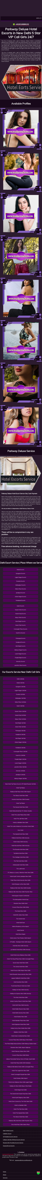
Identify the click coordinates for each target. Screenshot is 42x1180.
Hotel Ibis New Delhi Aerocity (20, 945)
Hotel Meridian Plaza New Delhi (20, 1020)
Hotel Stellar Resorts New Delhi (20, 1009)
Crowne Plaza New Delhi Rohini (20, 1055)
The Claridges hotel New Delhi (21, 857)
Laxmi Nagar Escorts (20, 653)
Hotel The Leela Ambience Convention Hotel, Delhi (20, 826)
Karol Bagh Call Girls (20, 723)
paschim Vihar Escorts (20, 665)
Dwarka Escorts (20, 581)
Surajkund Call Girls (20, 734)
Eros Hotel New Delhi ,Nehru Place (20, 1124)
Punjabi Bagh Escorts (20, 657)
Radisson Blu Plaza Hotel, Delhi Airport (20, 791)
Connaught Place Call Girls (20, 751)
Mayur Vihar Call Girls (20, 719)
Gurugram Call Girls (20, 686)
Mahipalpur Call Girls (20, 698)
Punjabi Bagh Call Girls (20, 759)
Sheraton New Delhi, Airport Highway (20, 1047)
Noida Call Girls (20, 683)
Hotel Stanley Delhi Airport (20, 1078)
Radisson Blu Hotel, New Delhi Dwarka (20, 888)
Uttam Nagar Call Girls (20, 742)
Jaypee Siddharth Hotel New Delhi (21, 978)
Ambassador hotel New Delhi (20, 865)
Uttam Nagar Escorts (20, 596)
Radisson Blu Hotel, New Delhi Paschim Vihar (20, 891)
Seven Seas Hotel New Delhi (20, 962)
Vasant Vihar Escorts (20, 609)
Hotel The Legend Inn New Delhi (20, 1070)
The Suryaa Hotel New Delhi (20, 807)
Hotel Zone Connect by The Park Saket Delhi (20, 1101)
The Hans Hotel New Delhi (20, 997)
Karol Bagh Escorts (20, 621)
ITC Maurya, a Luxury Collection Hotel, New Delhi (20, 872)
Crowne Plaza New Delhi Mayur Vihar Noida (20, 1039)
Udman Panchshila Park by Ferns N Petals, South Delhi (20, 1059)
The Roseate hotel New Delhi (20, 849)
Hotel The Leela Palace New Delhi (20, 814)
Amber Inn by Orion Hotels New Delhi (20, 1028)
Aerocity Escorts (20, 661)
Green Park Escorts (20, 625)
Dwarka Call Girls (20, 694)
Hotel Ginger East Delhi (20, 1090)
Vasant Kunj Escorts (20, 613)
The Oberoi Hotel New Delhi (20, 1116)
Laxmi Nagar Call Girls (20, 763)
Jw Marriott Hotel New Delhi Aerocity (20, 949)
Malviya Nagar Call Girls (20, 778)
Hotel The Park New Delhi (20, 1109)
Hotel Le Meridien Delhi (20, 1105)
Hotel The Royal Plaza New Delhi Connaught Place (20, 959)
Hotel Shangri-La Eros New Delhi (20, 884)
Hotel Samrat (20, 930)
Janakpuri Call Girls (20, 774)
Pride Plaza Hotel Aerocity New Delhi (20, 880)
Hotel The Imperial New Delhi (20, 1113)
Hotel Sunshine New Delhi (20, 982)
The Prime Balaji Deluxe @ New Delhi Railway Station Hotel (20, 1043)
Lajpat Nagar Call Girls (20, 690)
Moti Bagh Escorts (20, 646)
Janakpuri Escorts (20, 592)
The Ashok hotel (20, 918)
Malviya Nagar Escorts (20, 650)
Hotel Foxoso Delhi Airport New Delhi (20, 970)
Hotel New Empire (20, 934)
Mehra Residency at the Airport (20, 926)
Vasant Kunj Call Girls (20, 715)
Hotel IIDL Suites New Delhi (20, 915)
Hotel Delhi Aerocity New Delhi (20, 1013)
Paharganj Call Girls (20, 730)
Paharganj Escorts (20, 638)
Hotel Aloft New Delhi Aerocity (20, 1005)
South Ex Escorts (20, 633)
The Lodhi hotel (20, 868)
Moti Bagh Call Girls (20, 738)
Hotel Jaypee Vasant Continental (20, 895)
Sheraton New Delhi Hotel (20, 903)
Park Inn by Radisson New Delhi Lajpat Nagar (20, 1082)
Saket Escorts (20, 606)
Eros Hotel (20, 830)
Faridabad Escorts (20, 600)
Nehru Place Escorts (20, 589)
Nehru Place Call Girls (20, 702)
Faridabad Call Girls (20, 747)
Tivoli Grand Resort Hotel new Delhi (20, 986)
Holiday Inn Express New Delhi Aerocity (20, 993)
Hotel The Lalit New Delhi (20, 818)
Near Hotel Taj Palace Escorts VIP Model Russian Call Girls (20, 784)
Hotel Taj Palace (20, 788)
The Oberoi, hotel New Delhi (20, 795)
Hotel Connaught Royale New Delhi (20, 1074)
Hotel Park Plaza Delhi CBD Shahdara (20, 1063)
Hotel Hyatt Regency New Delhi (20, 1097)
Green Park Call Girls (20, 726)
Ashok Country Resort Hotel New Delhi (20, 1001)
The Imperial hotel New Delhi (20, 834)
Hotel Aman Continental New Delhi (20, 1036)
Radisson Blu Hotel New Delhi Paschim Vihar (20, 1120)
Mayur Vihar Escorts (20, 617)
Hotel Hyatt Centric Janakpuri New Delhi (20, 876)
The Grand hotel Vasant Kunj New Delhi (20, 1093)
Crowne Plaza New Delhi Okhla (20, 907)
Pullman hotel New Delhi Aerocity (20, 838)
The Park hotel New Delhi (20, 861)
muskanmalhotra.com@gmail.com (23, 1160)
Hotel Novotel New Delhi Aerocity (20, 845)
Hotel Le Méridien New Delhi (20, 822)
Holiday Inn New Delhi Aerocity (20, 989)
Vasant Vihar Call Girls (20, 711)
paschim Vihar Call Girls (21, 767)
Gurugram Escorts (20, 573)
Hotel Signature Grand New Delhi (20, 1024)
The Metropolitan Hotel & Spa (20, 899)
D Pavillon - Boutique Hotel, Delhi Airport (20, 942)
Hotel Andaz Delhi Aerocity (20, 841)
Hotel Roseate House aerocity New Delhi (20, 974)
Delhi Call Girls (20, 679)
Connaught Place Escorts (20, 629)
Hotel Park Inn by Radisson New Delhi (20, 955)
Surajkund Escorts (20, 642)
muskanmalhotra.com (7, 1154)
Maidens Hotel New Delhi (20, 1032)
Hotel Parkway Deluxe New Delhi (20, 1051)
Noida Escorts (20, 569)
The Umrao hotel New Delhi (20, 966)
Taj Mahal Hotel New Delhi (20, 853)
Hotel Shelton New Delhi (20, 1016)
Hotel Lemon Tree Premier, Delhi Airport (20, 938)
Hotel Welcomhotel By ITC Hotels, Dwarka (20, 811)
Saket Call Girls (20, 706)
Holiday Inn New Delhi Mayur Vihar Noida (20, 1086)
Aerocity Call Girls (20, 770)
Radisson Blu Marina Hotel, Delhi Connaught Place (20, 1066)
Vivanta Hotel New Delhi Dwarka (20, 799)
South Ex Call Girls (20, 755)
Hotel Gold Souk (20, 922)
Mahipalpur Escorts (20, 585)
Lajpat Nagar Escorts (20, 577)
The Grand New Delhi (20, 911)
